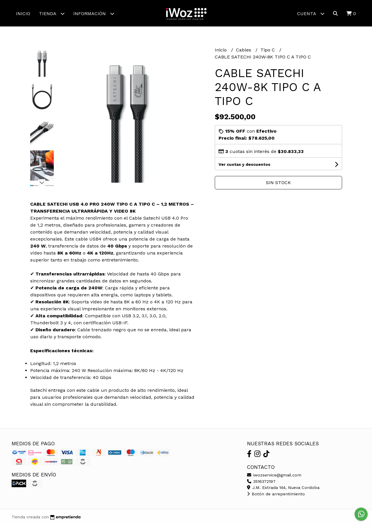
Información (93, 13)
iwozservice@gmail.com (274, 475)
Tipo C (268, 50)
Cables (244, 50)
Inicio (23, 13)
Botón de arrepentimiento (276, 494)
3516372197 (261, 481)
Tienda (52, 13)
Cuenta (310, 13)
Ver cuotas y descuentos (244, 164)
